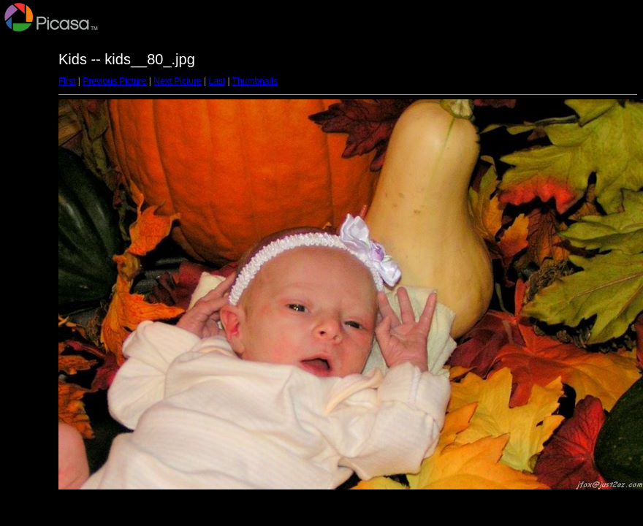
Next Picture (177, 81)
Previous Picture (114, 81)
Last (216, 81)
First (66, 81)
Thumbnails (255, 81)
